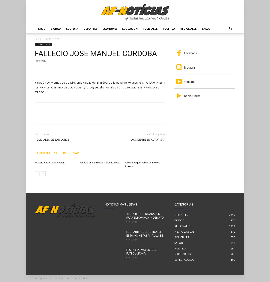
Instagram (190, 67)
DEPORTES (90, 28)
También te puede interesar (57, 153)
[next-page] (43, 173)
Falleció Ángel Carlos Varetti (50, 162)
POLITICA (169, 28)
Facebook (190, 53)
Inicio (42, 28)
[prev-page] (37, 173)
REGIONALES (188, 28)
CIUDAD (56, 28)
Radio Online (192, 96)
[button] (230, 29)
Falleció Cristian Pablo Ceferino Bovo (99, 162)
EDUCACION (130, 28)
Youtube (189, 82)
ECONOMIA (110, 28)
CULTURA (72, 28)
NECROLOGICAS (43, 44)
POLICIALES (150, 28)
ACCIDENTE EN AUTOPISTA (148, 139)
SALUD (206, 28)
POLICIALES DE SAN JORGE (52, 139)
